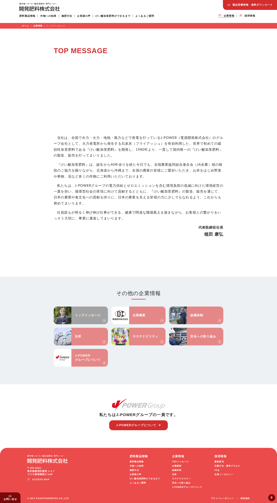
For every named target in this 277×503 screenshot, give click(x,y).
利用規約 (245, 498)
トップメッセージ (88, 315)
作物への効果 (51, 17)
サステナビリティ (145, 336)
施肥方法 (69, 17)
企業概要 (139, 315)
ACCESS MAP (40, 479)
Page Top (271, 497)
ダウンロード (252, 4)
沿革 (78, 336)
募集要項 (219, 461)
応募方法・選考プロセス (227, 466)
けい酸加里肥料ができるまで (115, 17)
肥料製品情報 (30, 17)
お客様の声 (86, 17)
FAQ (216, 470)
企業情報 (226, 17)
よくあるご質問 (147, 17)
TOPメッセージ (180, 461)
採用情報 (247, 17)
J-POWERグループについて (88, 357)
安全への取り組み (203, 336)
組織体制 (196, 315)
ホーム (25, 26)
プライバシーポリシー (222, 498)
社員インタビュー (223, 474)
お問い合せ (10, 499)
